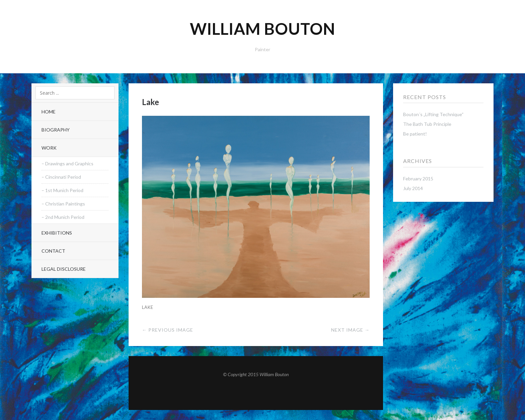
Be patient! (415, 134)
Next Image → (350, 330)
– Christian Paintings (63, 203)
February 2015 (418, 178)
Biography (56, 130)
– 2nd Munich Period (63, 217)
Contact (53, 251)
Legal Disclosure (64, 269)
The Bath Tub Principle (427, 124)
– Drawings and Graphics (67, 163)
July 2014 (413, 188)
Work (49, 148)
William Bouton (262, 28)
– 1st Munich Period (62, 190)
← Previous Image (167, 330)
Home (49, 111)
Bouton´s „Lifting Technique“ (433, 114)
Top (256, 394)
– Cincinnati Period (61, 177)
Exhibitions (57, 233)
